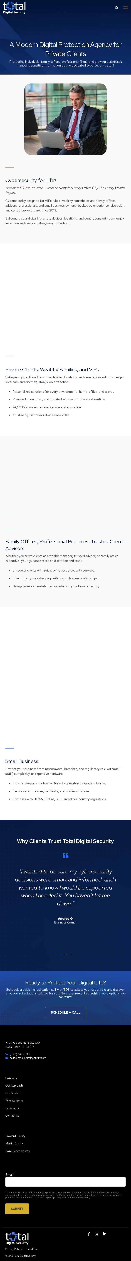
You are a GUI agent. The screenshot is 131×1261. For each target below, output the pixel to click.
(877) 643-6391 (20, 1054)
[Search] (116, 8)
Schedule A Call (65, 1012)
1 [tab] (61, 955)
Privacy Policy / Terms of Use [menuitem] (21, 1249)
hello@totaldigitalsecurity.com (28, 1058)
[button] (125, 6)
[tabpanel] (65, 900)
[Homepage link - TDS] (17, 1243)
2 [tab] (66, 955)
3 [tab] (70, 955)
